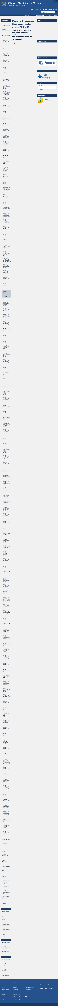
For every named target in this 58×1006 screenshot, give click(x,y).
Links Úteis (4, 957)
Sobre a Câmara (5, 909)
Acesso (3, 984)
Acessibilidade (39, 9)
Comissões (15, 992)
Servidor (55, 15)
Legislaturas (15, 987)
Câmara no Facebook (42, 57)
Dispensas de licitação (26, 17)
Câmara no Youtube (42, 41)
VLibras (55, 9)
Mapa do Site (33, 9)
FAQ (26, 994)
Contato (45, 9)
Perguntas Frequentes (40, 15)
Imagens (50, 15)
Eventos (3, 996)
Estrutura (4, 992)
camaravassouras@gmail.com (46, 988)
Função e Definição (5, 989)
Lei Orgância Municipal (17, 996)
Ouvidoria (32, 15)
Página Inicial (26, 15)
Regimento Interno (16, 994)
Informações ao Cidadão (29, 987)
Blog (3, 999)
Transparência (5, 20)
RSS (46, 15)
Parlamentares (15, 984)
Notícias (3, 994)
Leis (3, 940)
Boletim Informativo (29, 992)
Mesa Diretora (15, 989)
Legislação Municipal (17, 999)
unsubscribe (40, 92)
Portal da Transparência (17, 17)
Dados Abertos (28, 989)
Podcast (39, 20)
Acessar (55, 0)
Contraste (50, 9)
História (3, 987)
